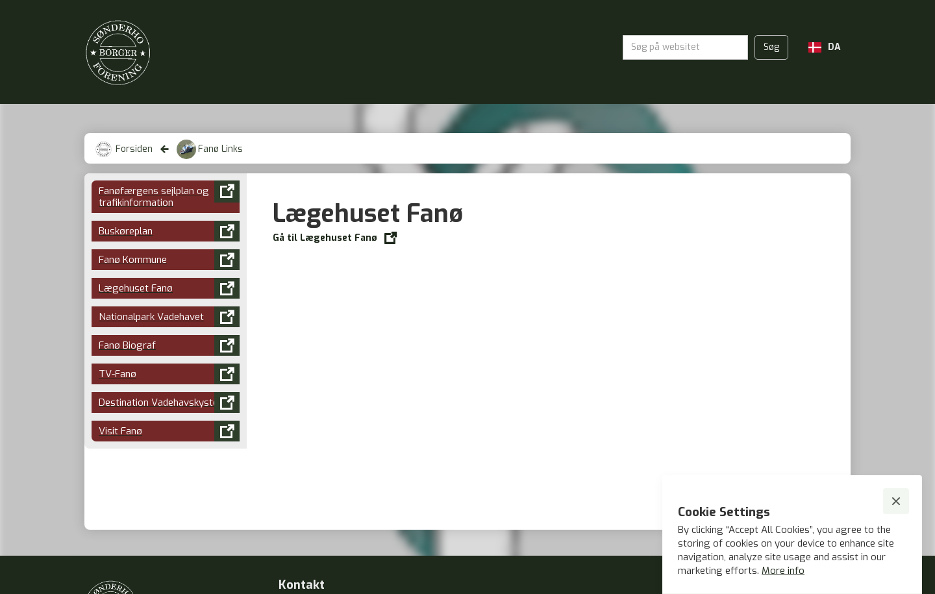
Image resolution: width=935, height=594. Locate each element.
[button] (825, 47)
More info (783, 570)
